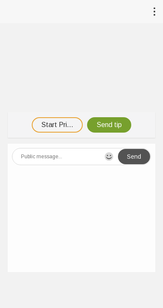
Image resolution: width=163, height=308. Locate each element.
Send (134, 156)
